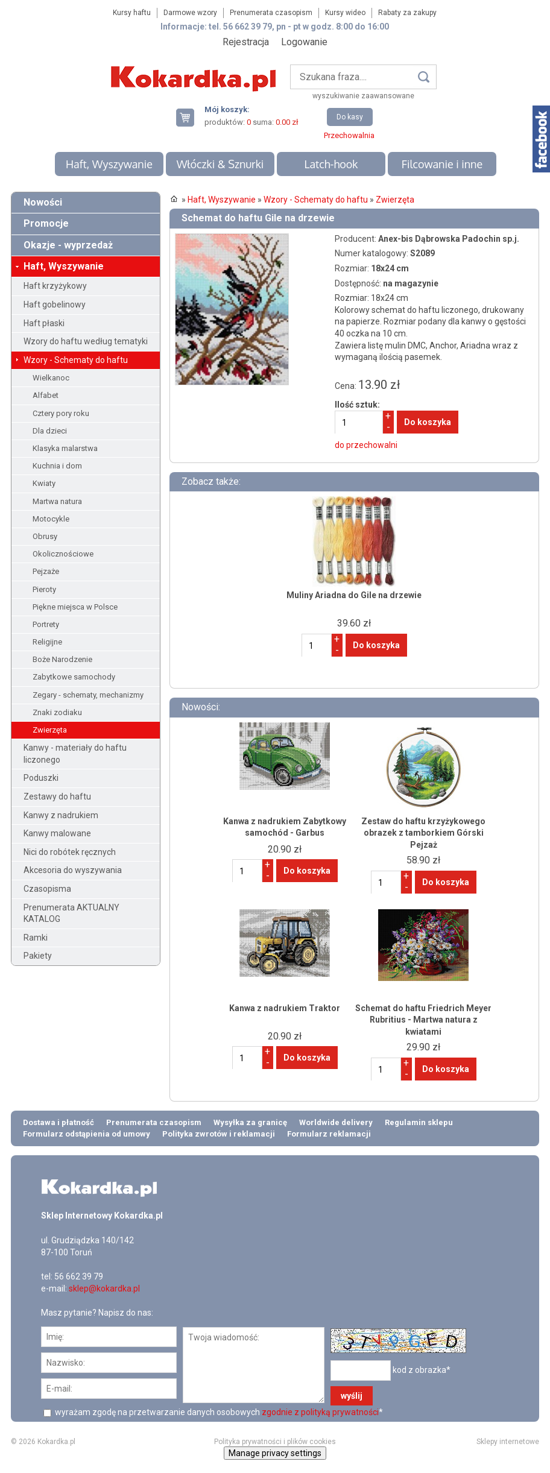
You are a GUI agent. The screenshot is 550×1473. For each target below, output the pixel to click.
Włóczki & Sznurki (220, 164)
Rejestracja (246, 42)
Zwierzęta (50, 729)
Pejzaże (46, 571)
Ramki (36, 937)
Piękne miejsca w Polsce (75, 606)
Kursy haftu (132, 12)
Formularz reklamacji (329, 1133)
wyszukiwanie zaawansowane (363, 96)
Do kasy (350, 117)
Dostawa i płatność (58, 1122)
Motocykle (51, 518)
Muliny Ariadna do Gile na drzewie (354, 595)
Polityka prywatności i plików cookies (275, 1441)
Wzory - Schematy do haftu (76, 360)
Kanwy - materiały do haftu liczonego (75, 754)
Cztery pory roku (61, 413)
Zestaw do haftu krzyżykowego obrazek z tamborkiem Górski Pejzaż (423, 833)
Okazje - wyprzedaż (68, 245)
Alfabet (45, 395)
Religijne (47, 641)
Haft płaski (44, 323)
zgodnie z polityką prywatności (320, 1412)
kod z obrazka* (421, 1370)
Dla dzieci (50, 430)
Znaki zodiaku (57, 712)
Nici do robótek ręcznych (70, 852)
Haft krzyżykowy (55, 286)
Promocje (46, 223)
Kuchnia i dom (57, 465)
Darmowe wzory (190, 12)
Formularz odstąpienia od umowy (86, 1133)
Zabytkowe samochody (74, 676)
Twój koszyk (189, 117)
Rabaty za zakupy (407, 12)
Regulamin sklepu (419, 1122)
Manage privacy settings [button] (275, 1453)
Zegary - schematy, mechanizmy (88, 694)
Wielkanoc (51, 377)
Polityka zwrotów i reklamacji (218, 1133)
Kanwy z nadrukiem (61, 815)
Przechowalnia (349, 135)
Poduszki (41, 778)
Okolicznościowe (63, 553)
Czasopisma (47, 889)
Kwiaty (44, 483)
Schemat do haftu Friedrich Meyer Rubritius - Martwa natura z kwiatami (423, 1019)
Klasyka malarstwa (65, 448)
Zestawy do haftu (57, 796)
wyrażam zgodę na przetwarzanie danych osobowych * (218, 1412)
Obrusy (45, 536)
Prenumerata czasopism (271, 12)
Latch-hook (331, 164)
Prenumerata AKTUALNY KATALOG (71, 913)
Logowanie (304, 42)
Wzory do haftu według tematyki (86, 341)
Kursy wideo (345, 12)
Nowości (43, 202)
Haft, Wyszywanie (109, 164)
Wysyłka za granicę (250, 1122)
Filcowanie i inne (442, 164)
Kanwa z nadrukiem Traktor (284, 1008)
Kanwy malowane (57, 833)
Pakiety (38, 955)
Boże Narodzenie (62, 659)
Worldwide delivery (336, 1122)
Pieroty (44, 589)
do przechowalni (366, 445)
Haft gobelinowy (55, 304)
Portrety (46, 624)
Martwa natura (57, 501)
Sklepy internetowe (507, 1441)
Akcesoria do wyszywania (73, 870)
